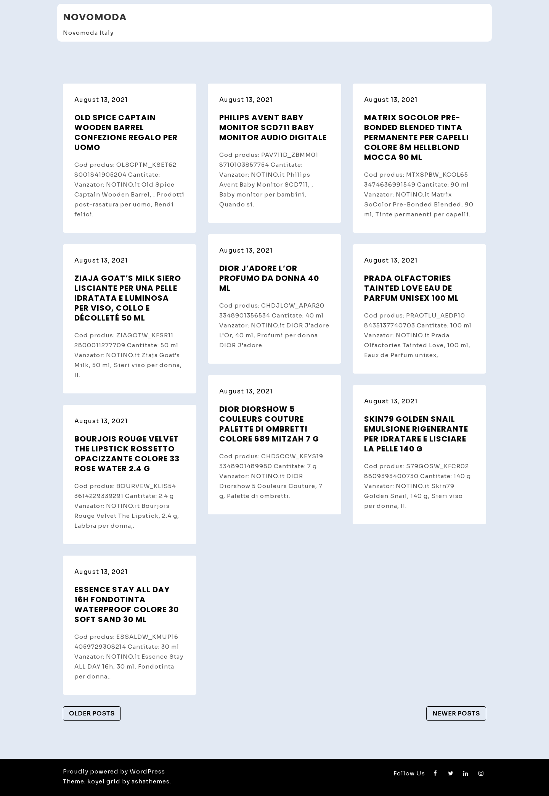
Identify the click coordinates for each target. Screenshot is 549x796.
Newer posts (456, 713)
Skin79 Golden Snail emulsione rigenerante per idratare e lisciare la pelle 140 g (416, 434)
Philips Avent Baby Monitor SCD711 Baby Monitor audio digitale (273, 127)
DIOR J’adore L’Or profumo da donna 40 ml (269, 278)
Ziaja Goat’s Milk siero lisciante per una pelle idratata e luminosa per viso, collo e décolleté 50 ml (127, 298)
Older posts (92, 713)
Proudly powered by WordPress (114, 771)
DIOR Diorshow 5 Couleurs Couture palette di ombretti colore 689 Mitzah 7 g (269, 424)
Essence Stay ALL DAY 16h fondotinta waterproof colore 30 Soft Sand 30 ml (126, 604)
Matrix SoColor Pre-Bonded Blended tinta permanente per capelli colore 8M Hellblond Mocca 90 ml (416, 137)
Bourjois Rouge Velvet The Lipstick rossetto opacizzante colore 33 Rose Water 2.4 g (127, 453)
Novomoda (95, 17)
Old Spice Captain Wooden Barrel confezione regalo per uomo (126, 132)
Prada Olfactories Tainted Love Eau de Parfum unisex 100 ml (411, 288)
